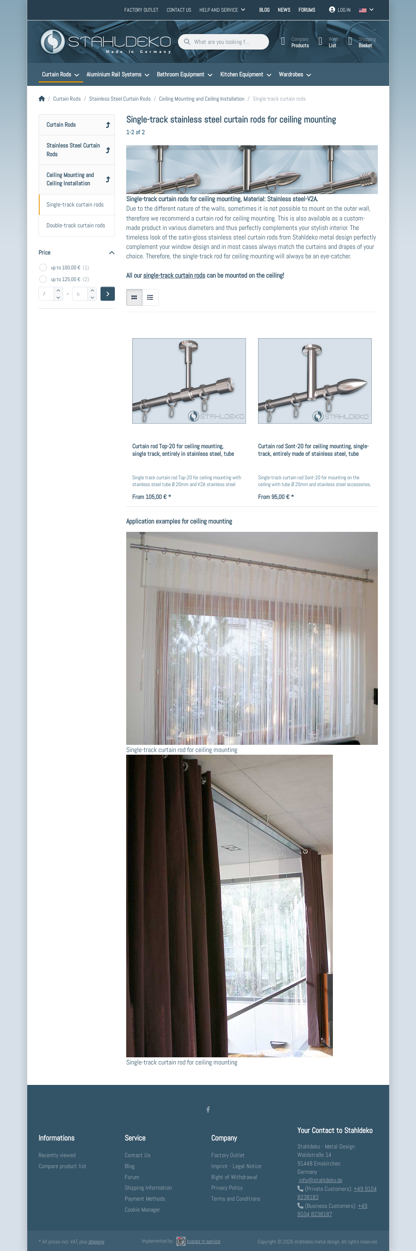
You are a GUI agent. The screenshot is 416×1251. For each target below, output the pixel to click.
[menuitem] (61, 74)
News (284, 9)
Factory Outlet (141, 9)
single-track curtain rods (174, 274)
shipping (96, 1241)
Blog (264, 9)
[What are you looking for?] (221, 41)
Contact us (179, 9)
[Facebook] (208, 1109)
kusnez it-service (198, 1240)
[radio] (134, 297)
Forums (306, 9)
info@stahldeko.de (320, 1180)
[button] (58, 297)
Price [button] (44, 252)
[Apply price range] (107, 293)
